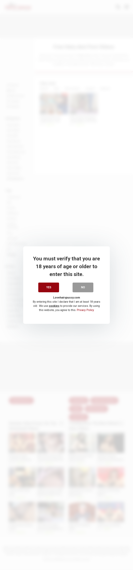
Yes (48, 287)
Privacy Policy (85, 310)
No (83, 287)
